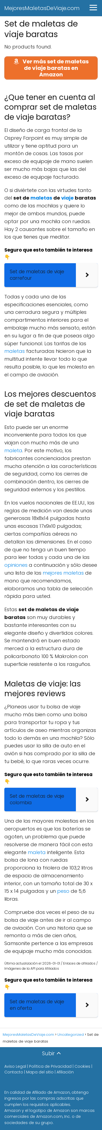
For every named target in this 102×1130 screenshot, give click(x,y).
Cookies (82, 1066)
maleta (13, 450)
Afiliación (65, 1072)
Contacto (13, 1072)
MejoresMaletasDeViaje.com (42, 8)
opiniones (15, 565)
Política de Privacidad (50, 1066)
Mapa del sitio (40, 1072)
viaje (67, 197)
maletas (41, 197)
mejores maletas (63, 572)
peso (63, 891)
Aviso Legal (15, 1066)
